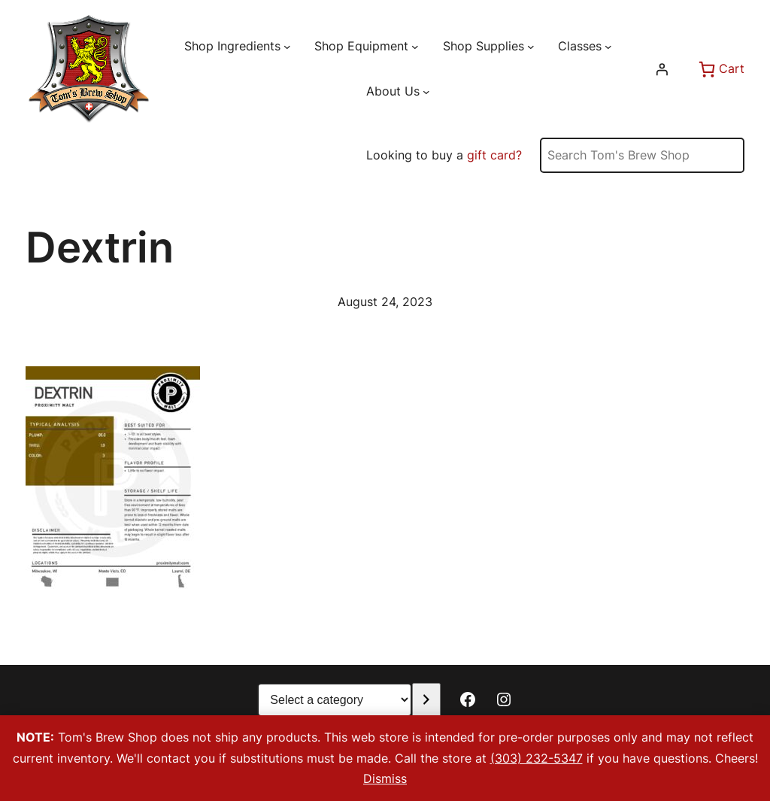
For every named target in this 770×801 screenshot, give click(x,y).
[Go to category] (426, 700)
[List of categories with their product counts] (334, 700)
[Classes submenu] (608, 46)
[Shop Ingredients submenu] (287, 46)
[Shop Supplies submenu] (531, 46)
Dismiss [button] (385, 778)
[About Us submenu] (426, 91)
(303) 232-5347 (536, 758)
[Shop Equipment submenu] (415, 46)
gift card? (494, 154)
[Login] (662, 69)
